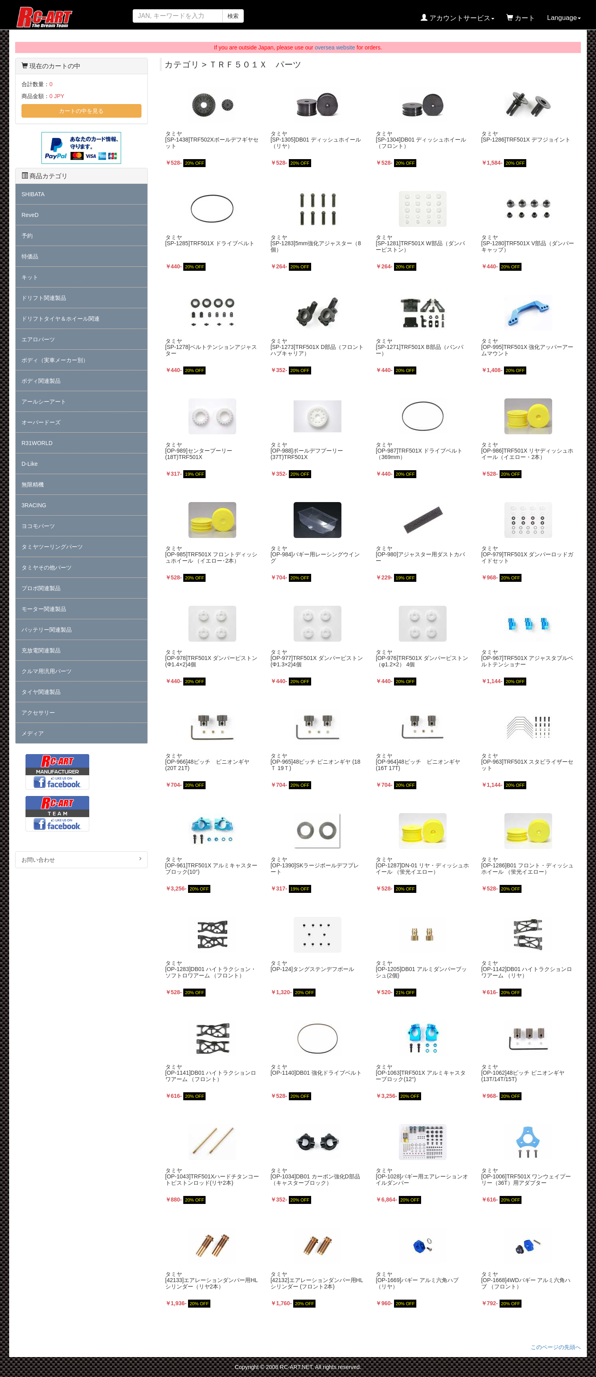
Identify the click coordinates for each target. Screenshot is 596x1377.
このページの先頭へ (556, 1347)
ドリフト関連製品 (44, 298)
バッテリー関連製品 (47, 629)
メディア (33, 733)
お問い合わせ (81, 859)
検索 (233, 16)
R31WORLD (37, 443)
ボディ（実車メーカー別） (55, 360)
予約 (27, 235)
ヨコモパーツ (38, 526)
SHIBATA (33, 194)
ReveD (30, 215)
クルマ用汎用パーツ (47, 671)
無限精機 (33, 484)
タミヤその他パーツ (47, 567)
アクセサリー (38, 712)
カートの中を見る (81, 111)
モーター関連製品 (44, 609)
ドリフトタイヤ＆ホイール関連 (61, 318)
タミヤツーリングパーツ (52, 547)
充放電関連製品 (41, 650)
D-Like (29, 464)
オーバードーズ (41, 422)
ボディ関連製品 (41, 381)
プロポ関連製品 (41, 588)
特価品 (30, 256)
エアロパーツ (38, 339)
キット (30, 277)
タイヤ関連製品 (41, 692)
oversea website (335, 47)
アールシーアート (44, 401)
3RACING (34, 505)
